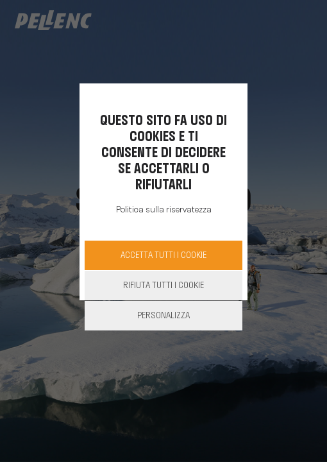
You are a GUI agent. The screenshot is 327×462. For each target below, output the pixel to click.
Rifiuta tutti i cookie (163, 286)
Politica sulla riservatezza (164, 210)
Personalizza (163, 316)
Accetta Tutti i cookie (163, 256)
